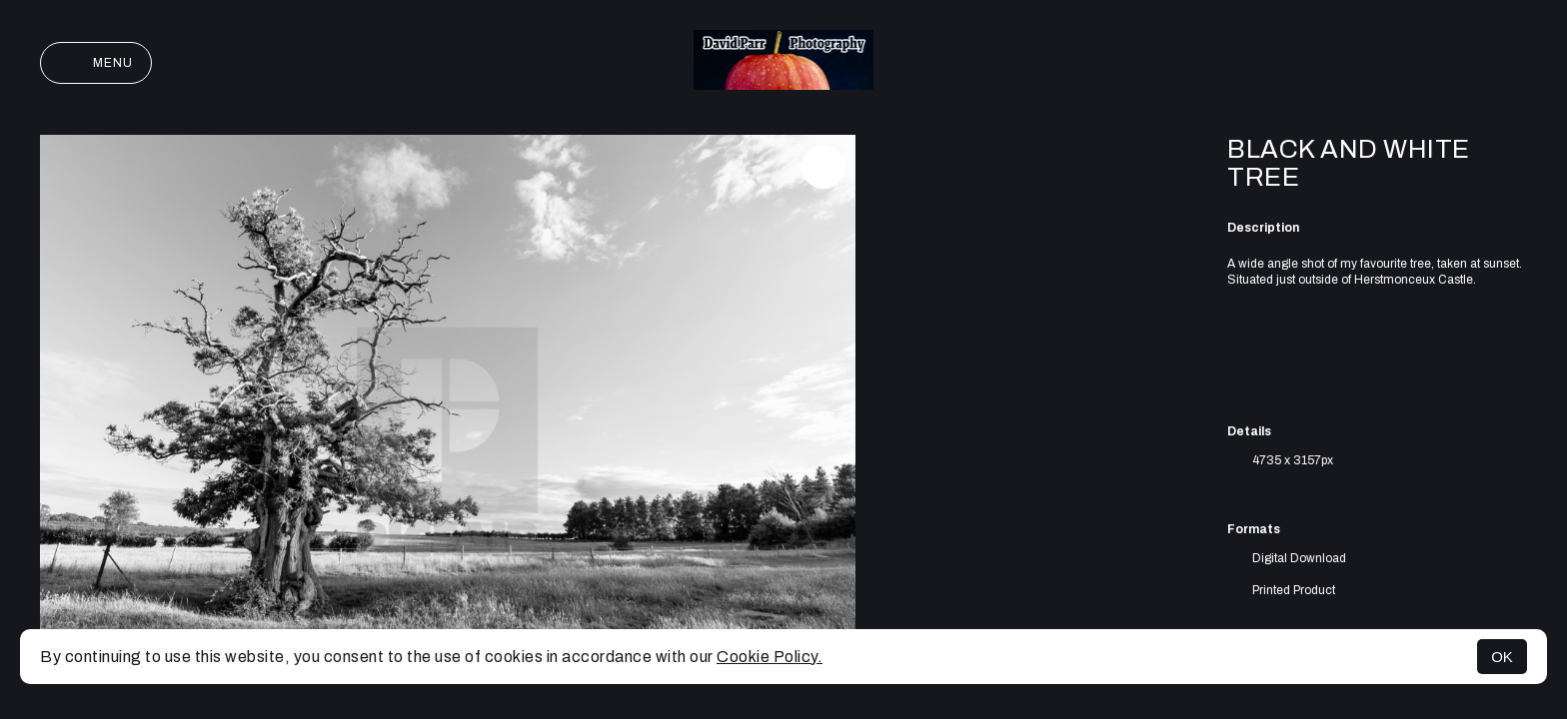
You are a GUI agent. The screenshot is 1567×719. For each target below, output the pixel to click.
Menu (96, 63)
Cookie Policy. (769, 656)
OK (1502, 656)
